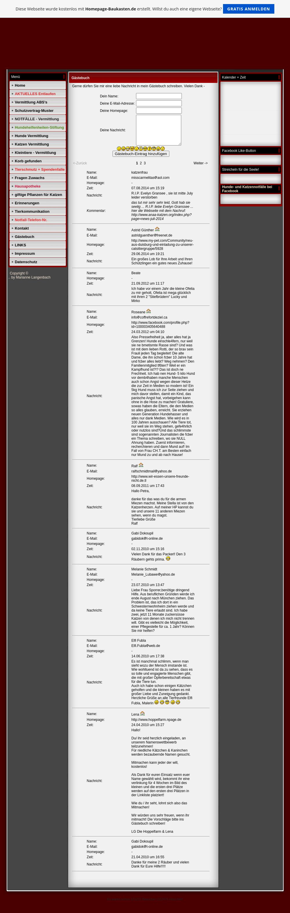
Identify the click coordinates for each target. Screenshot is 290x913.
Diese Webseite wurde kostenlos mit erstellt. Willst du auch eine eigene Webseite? (145, 9)
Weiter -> (201, 163)
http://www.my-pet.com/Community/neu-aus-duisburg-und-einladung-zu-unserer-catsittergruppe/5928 (162, 245)
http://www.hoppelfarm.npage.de (156, 720)
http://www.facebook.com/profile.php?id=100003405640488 (160, 325)
